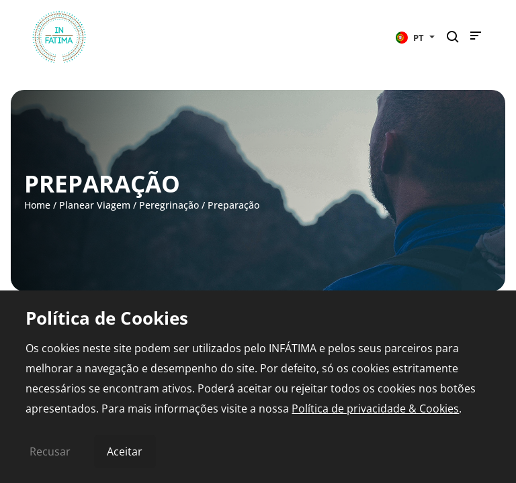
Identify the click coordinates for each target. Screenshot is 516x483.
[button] (415, 36)
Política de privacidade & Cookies (375, 408)
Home (37, 205)
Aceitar (124, 451)
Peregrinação (169, 205)
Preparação (233, 205)
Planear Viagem (94, 205)
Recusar (50, 451)
